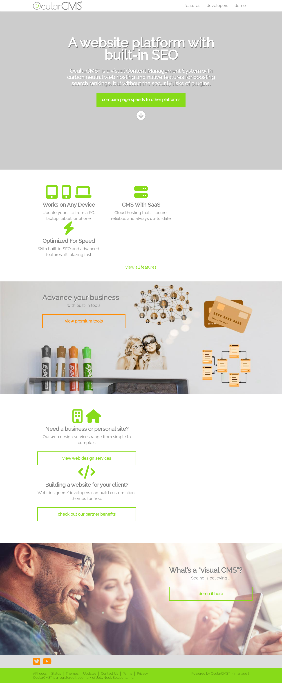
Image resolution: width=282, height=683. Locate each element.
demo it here (211, 593)
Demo (240, 5)
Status (56, 674)
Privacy (142, 674)
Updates (89, 674)
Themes (72, 674)
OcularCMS (220, 674)
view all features (141, 267)
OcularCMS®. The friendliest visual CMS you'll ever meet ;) (57, 5)
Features (192, 5)
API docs (40, 674)
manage (240, 674)
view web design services (86, 458)
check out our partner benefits (87, 514)
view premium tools (84, 321)
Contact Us (109, 674)
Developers (217, 5)
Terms (127, 674)
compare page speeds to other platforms (141, 99)
